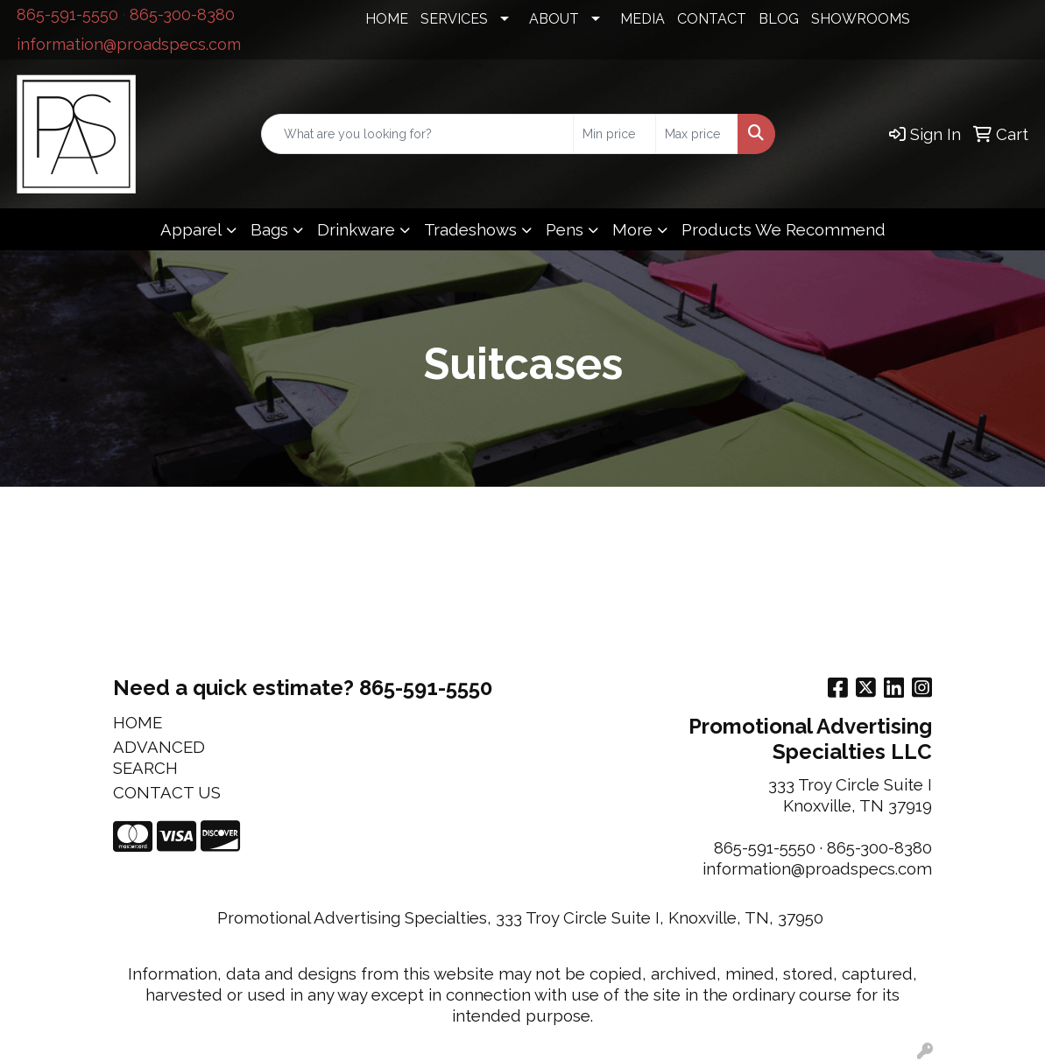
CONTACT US (167, 792)
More (632, 229)
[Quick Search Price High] (696, 134)
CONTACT (711, 19)
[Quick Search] (417, 134)
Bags (269, 229)
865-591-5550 (67, 14)
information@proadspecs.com (129, 44)
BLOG (779, 19)
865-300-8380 (182, 14)
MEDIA (642, 19)
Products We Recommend (783, 229)
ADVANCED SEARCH (159, 757)
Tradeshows (470, 229)
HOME (386, 19)
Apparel (191, 229)
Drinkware (356, 229)
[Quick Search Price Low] (614, 134)
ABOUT (554, 19)
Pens (564, 229)
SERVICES (454, 19)
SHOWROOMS (860, 19)
